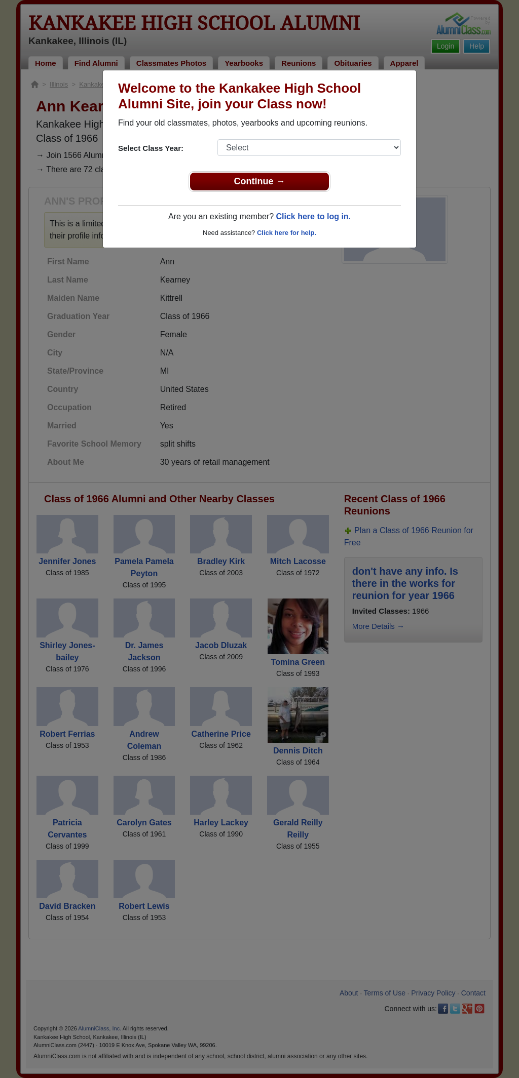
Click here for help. (286, 232)
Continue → (259, 181)
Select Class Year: (150, 148)
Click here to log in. (313, 216)
